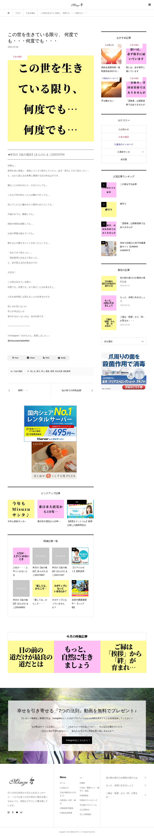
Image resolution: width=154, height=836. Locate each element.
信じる (32, 371)
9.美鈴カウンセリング (88, 800)
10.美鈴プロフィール (88, 805)
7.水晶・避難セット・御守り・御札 (89, 789)
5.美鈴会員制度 (66, 813)
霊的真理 (66, 371)
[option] (31, 657)
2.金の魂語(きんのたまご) (68, 794)
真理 (52, 371)
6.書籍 (82, 783)
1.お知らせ (124, 129)
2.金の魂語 (18, 371)
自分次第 (58, 371)
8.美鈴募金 (84, 796)
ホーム (62, 783)
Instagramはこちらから (77, 740)
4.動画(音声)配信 (66, 808)
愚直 (47, 371)
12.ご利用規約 (85, 814)
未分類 (124, 159)
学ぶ (43, 371)
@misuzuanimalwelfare (18, 341)
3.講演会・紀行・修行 (68, 802)
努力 (38, 371)
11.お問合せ (84, 810)
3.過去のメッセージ (123, 144)
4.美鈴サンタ (124, 152)
